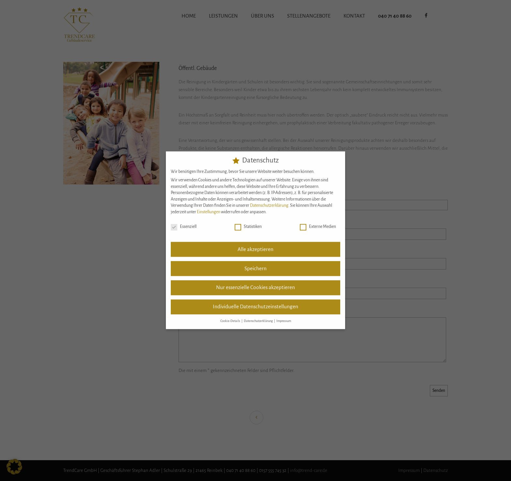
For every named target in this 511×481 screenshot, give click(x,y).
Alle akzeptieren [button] (255, 245)
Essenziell (184, 223)
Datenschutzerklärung (269, 201)
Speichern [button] (255, 264)
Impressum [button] (283, 317)
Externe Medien (318, 223)
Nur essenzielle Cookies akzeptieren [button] (255, 283)
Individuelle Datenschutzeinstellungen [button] (255, 303)
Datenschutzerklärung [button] (258, 317)
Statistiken (248, 223)
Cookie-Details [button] (230, 317)
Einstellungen (208, 208)
